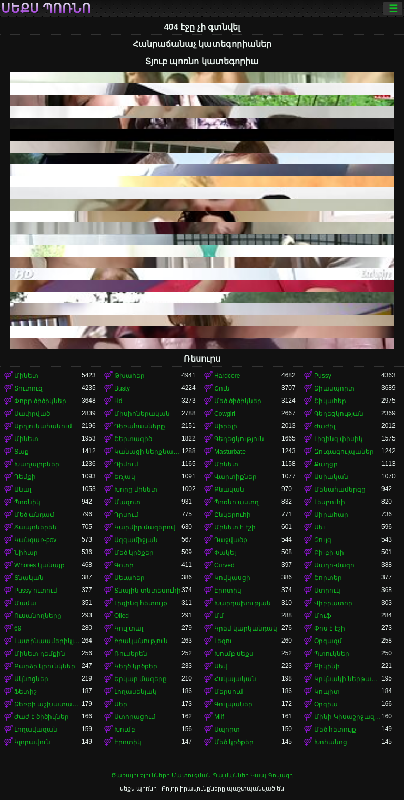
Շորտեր (328, 578)
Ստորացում (134, 717)
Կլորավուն (32, 742)
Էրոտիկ (227, 590)
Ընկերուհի (232, 514)
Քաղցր (326, 464)
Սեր (120, 704)
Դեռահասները (139, 426)
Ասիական (331, 477)
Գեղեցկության (338, 413)
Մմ (219, 615)
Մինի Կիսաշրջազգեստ (347, 717)
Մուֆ (322, 615)
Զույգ (322, 540)
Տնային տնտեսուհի (147, 590)
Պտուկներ (331, 653)
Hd (118, 401)
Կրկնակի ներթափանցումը (347, 679)
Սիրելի (225, 426)
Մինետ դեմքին (39, 653)
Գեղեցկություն (239, 439)
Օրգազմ (328, 641)
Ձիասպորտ (334, 388)
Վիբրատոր (333, 603)
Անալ (22, 489)
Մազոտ (127, 502)
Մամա (25, 603)
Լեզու (223, 641)
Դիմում (126, 464)
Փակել (225, 552)
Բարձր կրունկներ (44, 666)
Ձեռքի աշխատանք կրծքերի (48, 704)
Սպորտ (227, 729)
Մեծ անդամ (34, 514)
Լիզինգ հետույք (140, 603)
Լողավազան (35, 729)
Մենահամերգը (340, 489)
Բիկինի (327, 666)
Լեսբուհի (329, 502)
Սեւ (320, 527)
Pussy (322, 375)
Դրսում (126, 514)
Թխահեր (129, 375)
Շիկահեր (330, 401)
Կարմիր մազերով (144, 527)
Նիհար (26, 552)
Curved (224, 565)
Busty (122, 388)
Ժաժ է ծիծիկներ (41, 717)
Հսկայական (235, 679)
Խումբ (124, 729)
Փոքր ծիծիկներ (40, 401)
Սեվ (220, 666)
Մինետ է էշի (235, 527)
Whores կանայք (39, 565)
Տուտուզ (28, 388)
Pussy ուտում (35, 590)
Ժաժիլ (324, 426)
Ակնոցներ (31, 679)
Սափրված (32, 413)
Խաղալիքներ (36, 464)
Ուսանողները (38, 615)
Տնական (29, 578)
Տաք (21, 451)
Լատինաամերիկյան (48, 641)
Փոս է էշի (329, 628)
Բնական (229, 489)
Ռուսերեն (130, 653)
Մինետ (26, 375)
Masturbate (230, 451)
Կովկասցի (232, 578)
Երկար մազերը (140, 679)
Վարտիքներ (235, 477)
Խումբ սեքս (234, 653)
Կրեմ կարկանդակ (245, 628)
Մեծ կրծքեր (134, 552)
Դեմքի (25, 477)
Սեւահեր (129, 578)
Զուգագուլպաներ (344, 451)
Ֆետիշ (25, 691)
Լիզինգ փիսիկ (338, 439)
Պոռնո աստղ (236, 502)
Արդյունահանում (43, 426)
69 (17, 628)
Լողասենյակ (135, 691)
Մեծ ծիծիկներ (237, 401)
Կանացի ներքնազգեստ (147, 451)
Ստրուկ (327, 590)
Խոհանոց (330, 742)
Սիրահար (331, 514)
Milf (219, 717)
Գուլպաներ (233, 704)
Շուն (222, 388)
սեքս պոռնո (46, 8)
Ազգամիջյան (136, 540)
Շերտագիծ (133, 439)
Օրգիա (326, 704)
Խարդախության (242, 603)
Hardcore (227, 375)
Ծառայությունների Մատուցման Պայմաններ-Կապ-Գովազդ (202, 775)
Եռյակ (124, 477)
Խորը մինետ (135, 489)
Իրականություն (141, 641)
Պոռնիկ (27, 502)
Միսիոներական (142, 413)
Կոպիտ (327, 691)
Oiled (121, 615)
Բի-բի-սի (329, 552)
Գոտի (124, 565)
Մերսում (228, 691)
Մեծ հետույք (335, 729)
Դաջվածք (230, 540)
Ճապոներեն (35, 527)
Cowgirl (224, 413)
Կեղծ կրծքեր (135, 666)
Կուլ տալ (128, 628)
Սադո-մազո (334, 565)
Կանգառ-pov (35, 540)
